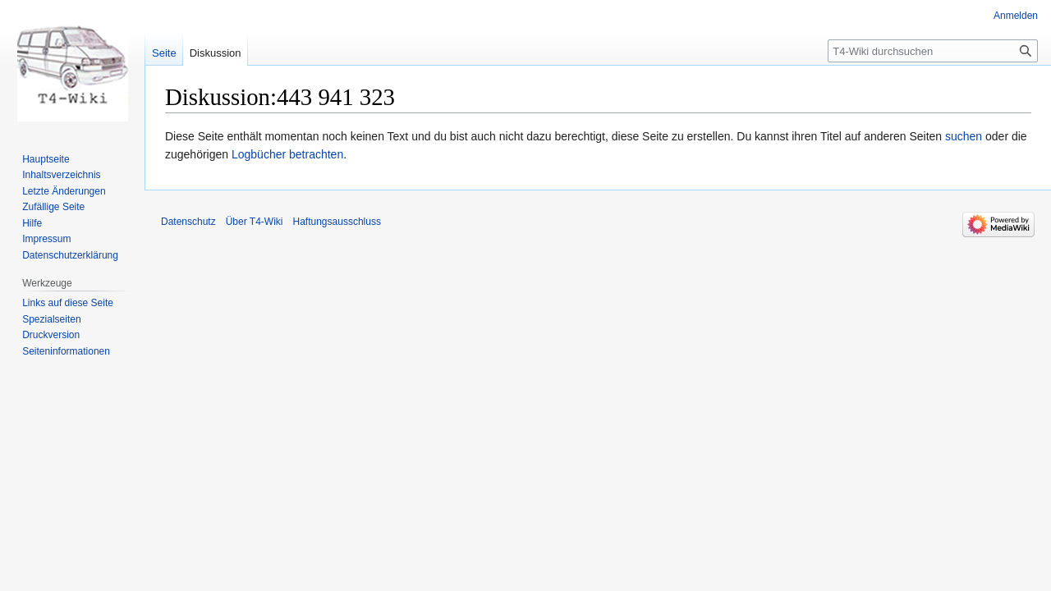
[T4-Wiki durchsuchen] (933, 50)
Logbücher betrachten (287, 154)
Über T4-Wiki (254, 221)
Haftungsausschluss (337, 221)
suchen (963, 136)
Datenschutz (188, 221)
